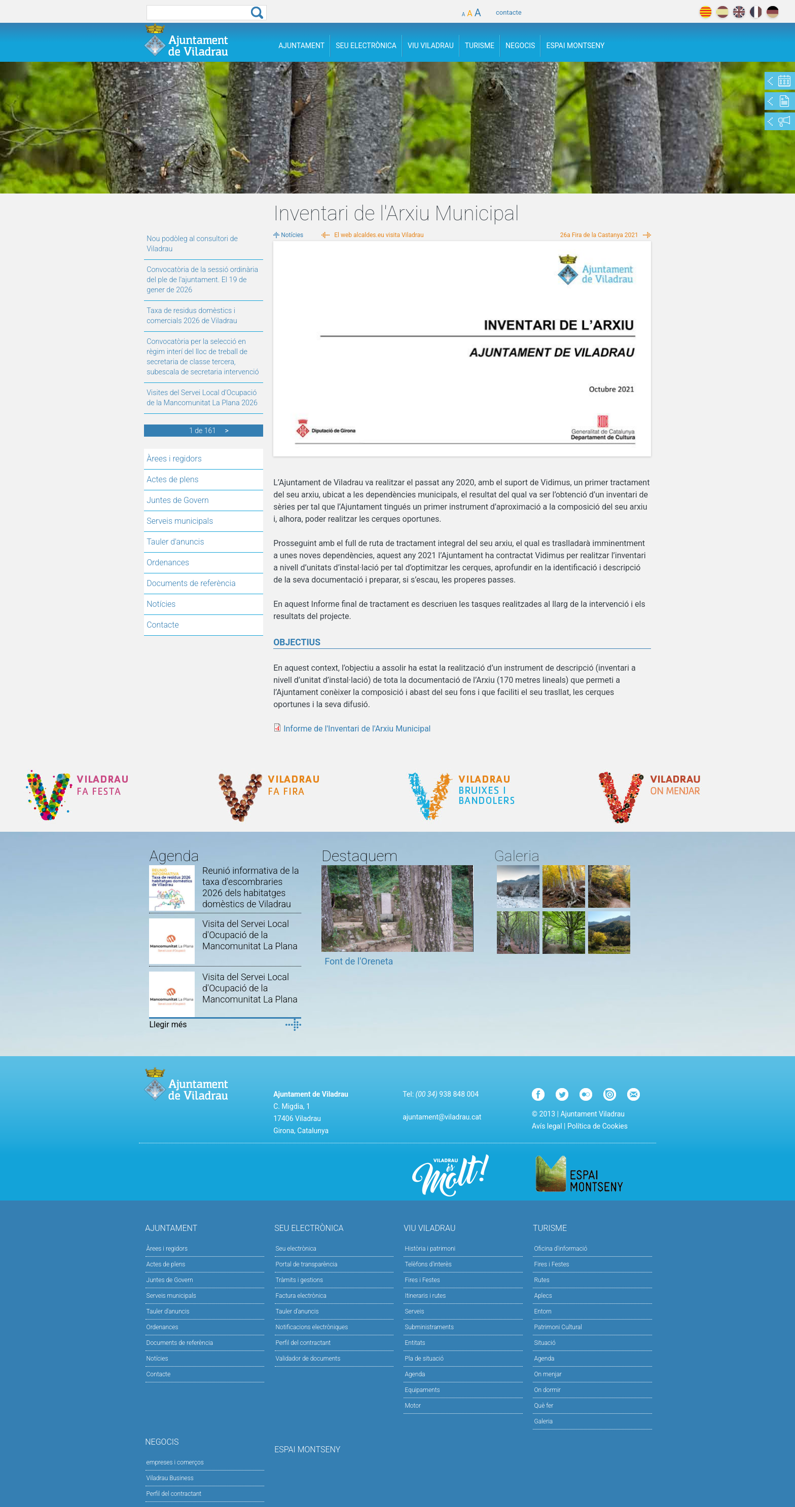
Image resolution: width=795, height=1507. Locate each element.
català (705, 12)
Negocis (520, 46)
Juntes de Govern (178, 500)
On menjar (547, 1374)
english (739, 12)
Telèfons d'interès (428, 1264)
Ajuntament (301, 46)
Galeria (543, 1421)
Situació (544, 1342)
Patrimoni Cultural (558, 1327)
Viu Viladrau (431, 46)
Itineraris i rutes (425, 1295)
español (722, 12)
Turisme (479, 46)
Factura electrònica (301, 1295)
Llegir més (168, 1024)
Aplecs (543, 1295)
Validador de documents (308, 1358)
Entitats (415, 1342)
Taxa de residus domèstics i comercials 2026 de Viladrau (192, 315)
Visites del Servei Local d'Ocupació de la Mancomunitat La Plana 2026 (202, 398)
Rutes (541, 1280)
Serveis (414, 1311)
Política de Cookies (597, 1126)
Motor (413, 1405)
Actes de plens (172, 479)
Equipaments (422, 1390)
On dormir (547, 1390)
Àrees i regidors (174, 458)
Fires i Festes (422, 1280)
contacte (509, 12)
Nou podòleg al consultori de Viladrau (192, 244)
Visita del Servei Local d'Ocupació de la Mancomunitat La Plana (250, 934)
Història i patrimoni (430, 1248)
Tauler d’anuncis (297, 1311)
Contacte (163, 625)
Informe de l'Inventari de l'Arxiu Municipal (356, 728)
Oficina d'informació (560, 1248)
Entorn (543, 1311)
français (756, 12)
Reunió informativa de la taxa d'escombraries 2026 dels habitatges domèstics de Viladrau (250, 887)
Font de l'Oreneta (358, 961)
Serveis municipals (180, 521)
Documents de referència (191, 583)
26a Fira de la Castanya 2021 (599, 235)
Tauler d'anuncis (175, 542)
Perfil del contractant (303, 1342)
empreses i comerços (175, 1462)
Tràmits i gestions (299, 1280)
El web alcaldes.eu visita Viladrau (378, 235)
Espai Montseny (575, 46)
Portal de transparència (307, 1264)
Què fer (543, 1405)
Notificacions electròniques (312, 1327)
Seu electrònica (296, 1248)
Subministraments (429, 1327)
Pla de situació (424, 1358)
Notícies (161, 604)
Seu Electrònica (366, 46)
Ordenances (168, 562)
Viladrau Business (170, 1478)
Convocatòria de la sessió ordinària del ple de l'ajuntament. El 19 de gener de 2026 (202, 279)
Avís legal (547, 1126)
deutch (772, 12)
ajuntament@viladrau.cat (442, 1117)
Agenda (415, 1374)
